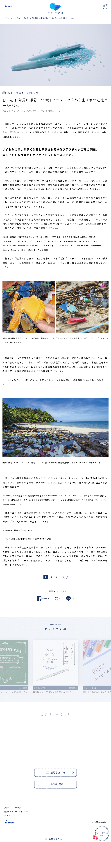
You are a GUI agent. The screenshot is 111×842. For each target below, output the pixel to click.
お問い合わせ (9, 815)
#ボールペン (39, 110)
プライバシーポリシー (13, 807)
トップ (4, 18)
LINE (70, 598)
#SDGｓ (6, 110)
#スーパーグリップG (21, 110)
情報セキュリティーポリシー (16, 811)
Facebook (43, 598)
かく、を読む (15, 18)
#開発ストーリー (54, 110)
